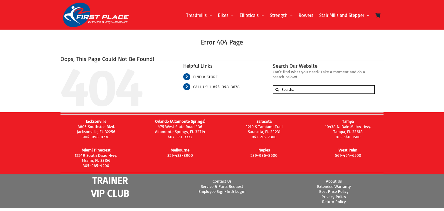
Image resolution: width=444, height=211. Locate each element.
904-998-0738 (96, 136)
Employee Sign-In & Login (222, 191)
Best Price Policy (334, 191)
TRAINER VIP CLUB (110, 186)
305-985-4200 (96, 165)
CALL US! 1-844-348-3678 (216, 86)
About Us (334, 180)
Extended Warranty (334, 186)
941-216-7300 (264, 136)
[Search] (277, 89)
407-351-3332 (180, 136)
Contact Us (222, 180)
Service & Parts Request (222, 186)
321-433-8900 (180, 155)
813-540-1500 (348, 136)
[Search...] (324, 89)
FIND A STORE (205, 76)
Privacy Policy (334, 196)
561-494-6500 (348, 155)
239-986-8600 (264, 155)
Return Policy (334, 201)
